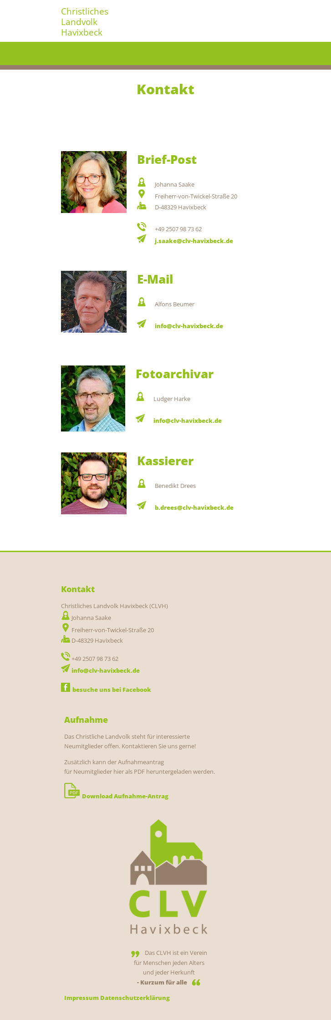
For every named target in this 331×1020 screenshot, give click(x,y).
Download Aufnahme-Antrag (116, 796)
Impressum (81, 998)
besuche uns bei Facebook (106, 689)
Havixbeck (81, 32)
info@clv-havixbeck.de (189, 326)
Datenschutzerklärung (135, 998)
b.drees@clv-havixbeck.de (194, 507)
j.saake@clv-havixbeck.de (194, 241)
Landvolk (79, 22)
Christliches (84, 11)
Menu (262, 54)
